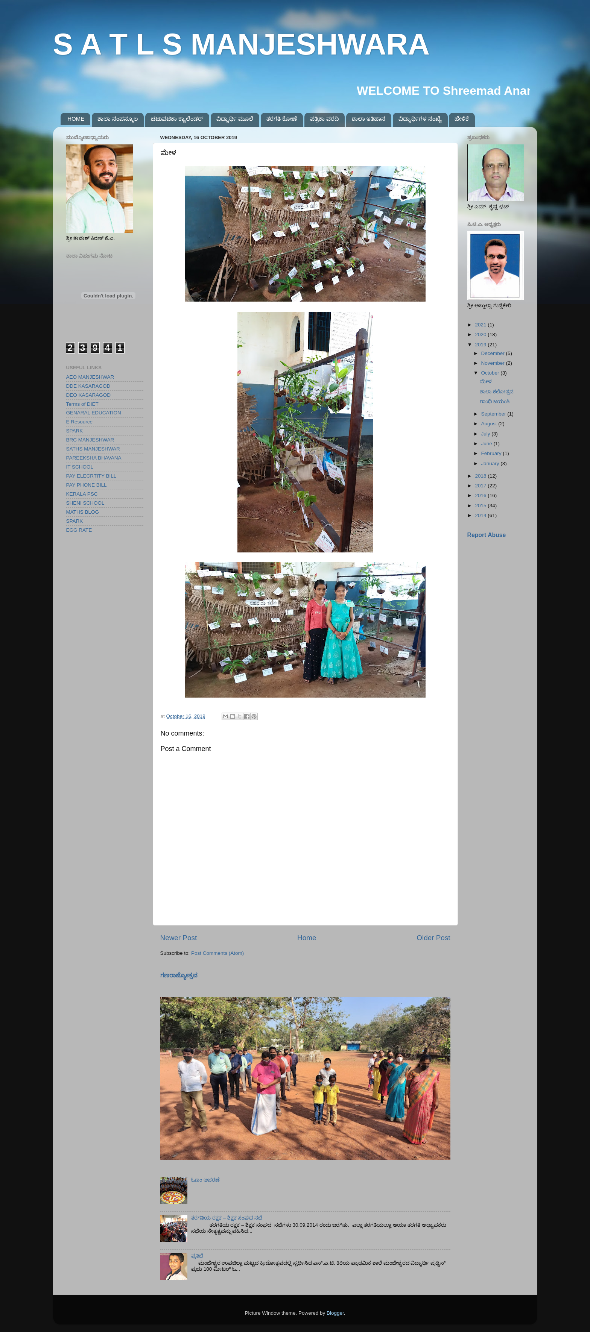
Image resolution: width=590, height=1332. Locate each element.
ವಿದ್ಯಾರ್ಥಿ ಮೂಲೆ (234, 118)
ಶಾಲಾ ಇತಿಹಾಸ (368, 118)
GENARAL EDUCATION (93, 413)
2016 (481, 495)
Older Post (433, 938)
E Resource (79, 422)
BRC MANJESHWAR (90, 440)
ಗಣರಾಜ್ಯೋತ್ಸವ (179, 975)
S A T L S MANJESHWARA (241, 44)
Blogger (335, 1313)
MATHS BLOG (82, 512)
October (491, 373)
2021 (481, 325)
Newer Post (178, 938)
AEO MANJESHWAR (90, 377)
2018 (481, 476)
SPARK (74, 431)
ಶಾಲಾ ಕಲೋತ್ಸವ (497, 391)
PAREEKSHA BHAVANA (94, 458)
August (490, 423)
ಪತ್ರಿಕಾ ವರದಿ (324, 118)
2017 (481, 486)
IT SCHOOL (80, 467)
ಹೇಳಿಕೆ (462, 118)
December (493, 353)
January (491, 463)
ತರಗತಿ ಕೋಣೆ (281, 118)
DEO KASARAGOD (88, 395)
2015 (481, 505)
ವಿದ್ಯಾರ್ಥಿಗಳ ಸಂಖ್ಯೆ (420, 118)
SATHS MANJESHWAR (93, 449)
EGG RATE (79, 530)
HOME (75, 118)
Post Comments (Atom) (217, 953)
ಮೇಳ (486, 381)
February (492, 453)
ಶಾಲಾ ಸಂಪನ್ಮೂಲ (117, 118)
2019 (481, 344)
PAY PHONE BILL (86, 485)
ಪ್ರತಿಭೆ (197, 1256)
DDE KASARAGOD (88, 386)
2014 (481, 515)
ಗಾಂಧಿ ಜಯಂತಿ (494, 401)
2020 (481, 334)
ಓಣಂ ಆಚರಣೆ (205, 1180)
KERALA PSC (82, 494)
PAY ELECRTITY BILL (91, 476)
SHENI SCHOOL (85, 503)
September (494, 414)
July (486, 434)
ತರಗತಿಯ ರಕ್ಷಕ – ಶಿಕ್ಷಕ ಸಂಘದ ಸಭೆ (226, 1218)
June (487, 443)
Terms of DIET (82, 404)
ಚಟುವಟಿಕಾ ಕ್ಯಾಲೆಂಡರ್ (177, 118)
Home (306, 938)
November (493, 363)
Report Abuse (486, 535)
